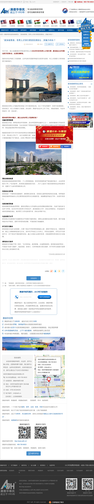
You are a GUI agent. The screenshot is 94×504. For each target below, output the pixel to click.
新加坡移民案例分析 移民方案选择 (77, 61)
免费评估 (86, 34)
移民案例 (42, 30)
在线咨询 (86, 32)
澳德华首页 (5, 30)
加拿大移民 (70, 470)
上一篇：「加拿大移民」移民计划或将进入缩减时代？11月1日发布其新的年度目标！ (26, 285)
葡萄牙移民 (31, 470)
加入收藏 (33, 465)
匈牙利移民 (51, 470)
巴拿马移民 (60, 470)
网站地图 (70, 2)
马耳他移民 (79, 470)
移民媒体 (24, 30)
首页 (1, 34)
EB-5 (39, 400)
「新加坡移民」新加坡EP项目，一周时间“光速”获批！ (80, 55)
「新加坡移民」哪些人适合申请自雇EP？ (79, 95)
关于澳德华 (14, 30)
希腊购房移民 (22, 400)
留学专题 (61, 30)
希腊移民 (14, 400)
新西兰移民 (89, 470)
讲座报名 (86, 41)
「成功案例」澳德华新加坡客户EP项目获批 (80, 51)
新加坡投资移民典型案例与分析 (77, 58)
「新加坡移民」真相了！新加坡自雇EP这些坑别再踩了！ (80, 92)
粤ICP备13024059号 (25, 487)
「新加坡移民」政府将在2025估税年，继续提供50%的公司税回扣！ (80, 103)
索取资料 (86, 38)
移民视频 (33, 30)
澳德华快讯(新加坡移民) (11, 34)
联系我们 (70, 30)
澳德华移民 (6, 400)
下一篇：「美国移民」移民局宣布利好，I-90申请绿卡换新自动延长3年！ (23, 283)
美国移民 (33, 400)
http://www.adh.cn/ (21, 441)
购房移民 (45, 400)
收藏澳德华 (56, 2)
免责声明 (52, 465)
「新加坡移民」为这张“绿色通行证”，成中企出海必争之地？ (80, 99)
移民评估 (24, 465)
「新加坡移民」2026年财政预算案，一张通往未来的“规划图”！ (80, 88)
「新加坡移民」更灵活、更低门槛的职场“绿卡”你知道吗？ (80, 107)
